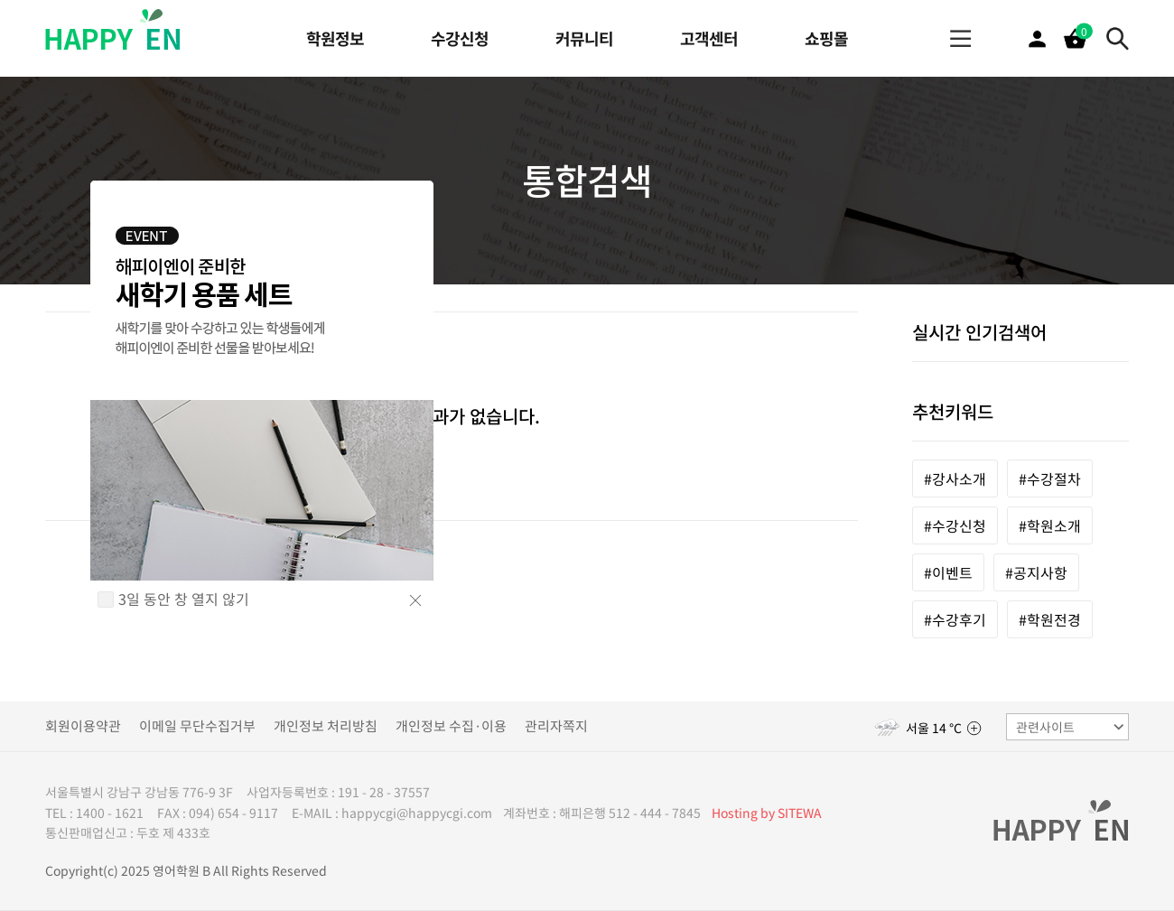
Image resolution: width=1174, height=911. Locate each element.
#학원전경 (1050, 619)
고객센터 (709, 38)
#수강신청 (955, 525)
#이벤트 (948, 572)
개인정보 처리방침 (325, 726)
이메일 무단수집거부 (197, 726)
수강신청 (460, 38)
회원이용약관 (83, 726)
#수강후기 (955, 619)
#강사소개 (955, 478)
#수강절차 (1050, 478)
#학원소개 (1050, 525)
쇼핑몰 (826, 38)
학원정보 (335, 38)
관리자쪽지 (556, 726)
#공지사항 (1036, 572)
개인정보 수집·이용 (451, 726)
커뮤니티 (584, 38)
